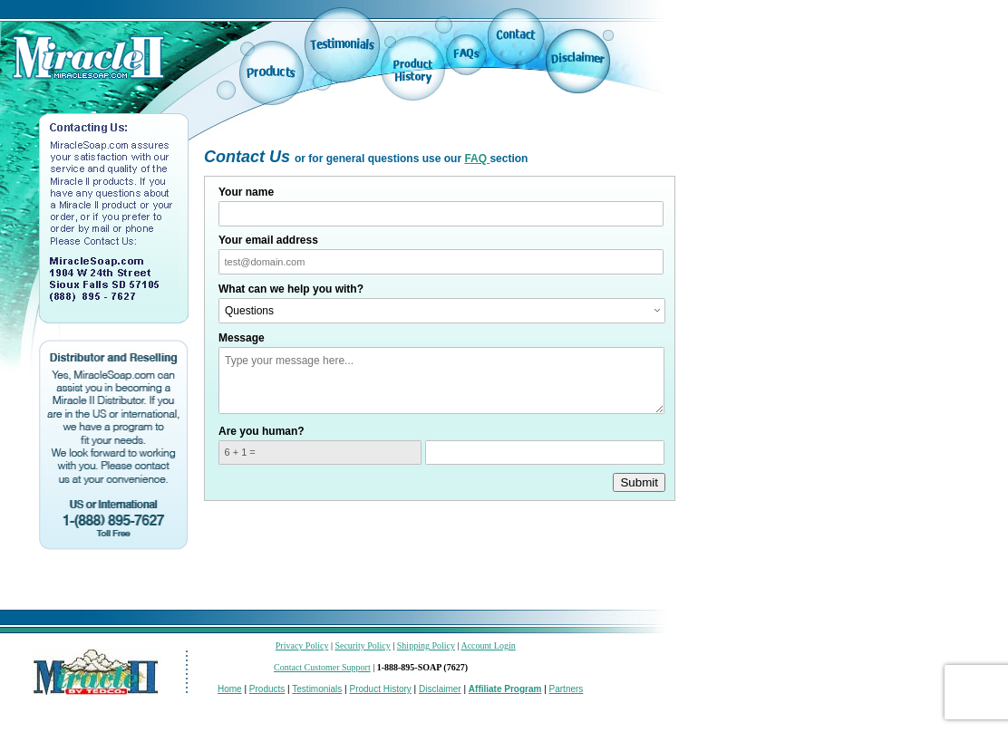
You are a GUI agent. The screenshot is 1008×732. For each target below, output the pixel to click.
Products (267, 689)
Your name (246, 192)
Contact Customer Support (322, 667)
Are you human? (261, 431)
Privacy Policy (302, 645)
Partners (566, 689)
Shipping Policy (426, 645)
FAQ (476, 158)
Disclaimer (440, 689)
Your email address (268, 240)
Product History (380, 689)
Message (241, 338)
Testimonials (317, 689)
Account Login (487, 645)
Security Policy (362, 645)
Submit (638, 482)
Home (230, 689)
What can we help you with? (290, 289)
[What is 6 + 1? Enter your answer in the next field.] (320, 453)
